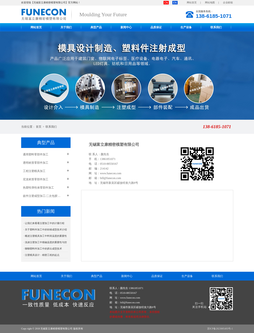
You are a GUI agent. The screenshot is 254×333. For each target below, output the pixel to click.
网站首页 (192, 2)
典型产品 (96, 27)
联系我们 (216, 27)
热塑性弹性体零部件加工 (38, 187)
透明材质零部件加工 (35, 162)
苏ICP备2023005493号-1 (220, 328)
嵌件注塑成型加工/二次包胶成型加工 (43, 195)
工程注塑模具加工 (34, 171)
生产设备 (186, 27)
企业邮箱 (228, 2)
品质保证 (156, 27)
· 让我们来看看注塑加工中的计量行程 (44, 223)
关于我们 (66, 27)
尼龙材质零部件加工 (35, 179)
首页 (38, 126)
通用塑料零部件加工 (35, 154)
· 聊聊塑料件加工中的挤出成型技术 (43, 248)
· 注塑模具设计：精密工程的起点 (41, 255)
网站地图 (210, 2)
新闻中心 (126, 27)
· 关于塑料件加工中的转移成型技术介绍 (45, 229)
